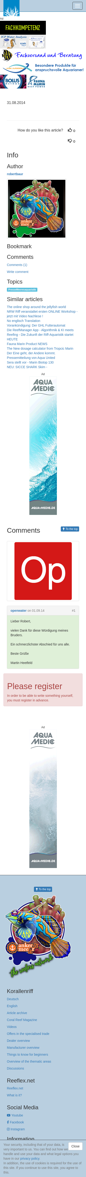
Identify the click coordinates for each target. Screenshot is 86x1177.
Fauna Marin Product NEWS (27, 344)
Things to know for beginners (27, 1054)
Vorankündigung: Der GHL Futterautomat (36, 325)
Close (75, 1146)
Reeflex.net (15, 1088)
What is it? (14, 1095)
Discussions (15, 1068)
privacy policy (29, 1158)
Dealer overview (18, 1040)
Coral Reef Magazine (22, 1020)
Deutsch (13, 999)
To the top (70, 529)
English (12, 1006)
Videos (12, 1027)
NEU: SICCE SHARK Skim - (27, 367)
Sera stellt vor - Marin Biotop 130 (30, 362)
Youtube (15, 1115)
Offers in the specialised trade (28, 1034)
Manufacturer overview (23, 1047)
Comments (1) (17, 265)
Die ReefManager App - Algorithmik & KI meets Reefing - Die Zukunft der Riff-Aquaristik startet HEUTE (40, 334)
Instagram (16, 1129)
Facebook (15, 1122)
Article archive (17, 1013)
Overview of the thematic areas (29, 1061)
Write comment (17, 272)
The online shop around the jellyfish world (36, 307)
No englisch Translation (23, 321)
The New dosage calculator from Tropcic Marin (40, 348)
